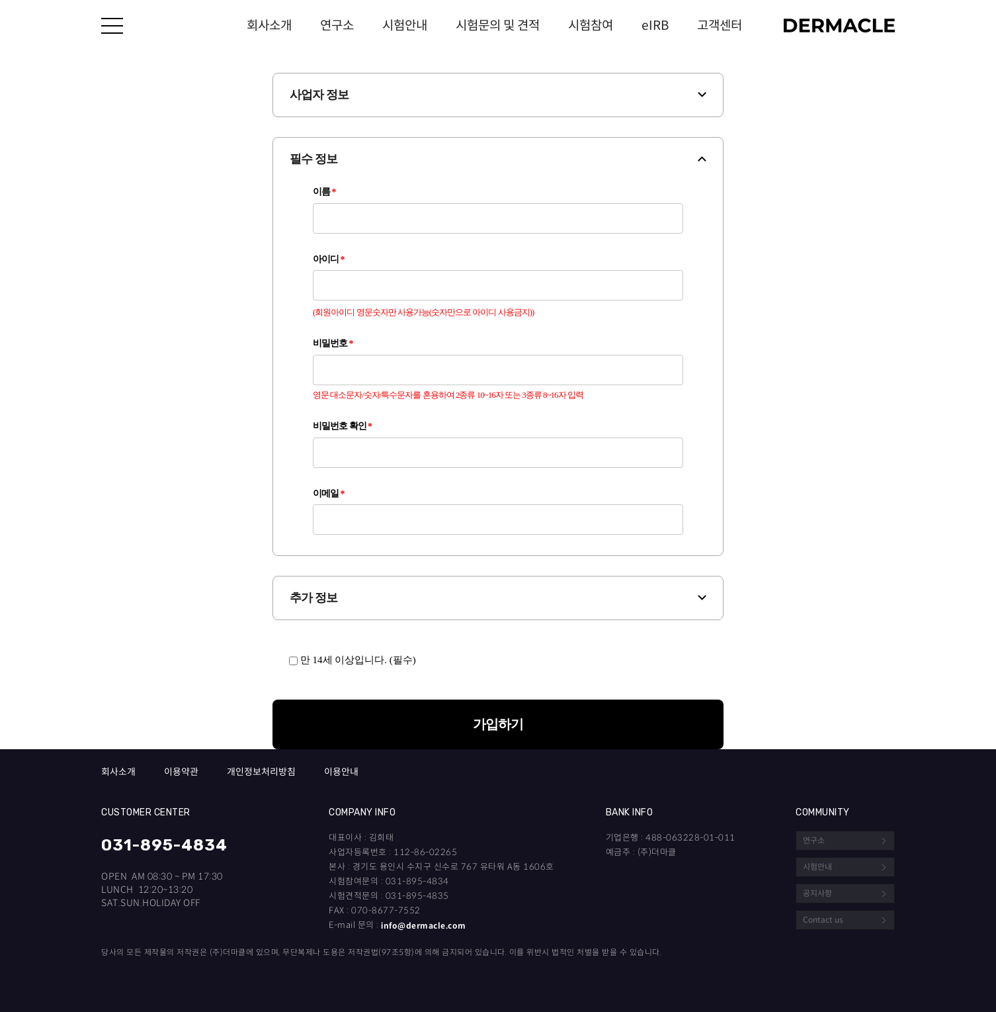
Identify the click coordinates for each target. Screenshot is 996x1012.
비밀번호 (333, 343)
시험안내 (404, 25)
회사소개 (269, 25)
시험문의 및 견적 (498, 25)
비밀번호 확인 (342, 426)
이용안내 (341, 772)
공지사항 (817, 893)
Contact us (823, 920)
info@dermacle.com (423, 926)
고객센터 (719, 25)
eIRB (655, 25)
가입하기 (498, 724)
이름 (324, 192)
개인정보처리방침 (261, 772)
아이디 (329, 259)
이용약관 (181, 772)
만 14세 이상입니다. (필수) (352, 660)
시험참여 (590, 25)
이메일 (329, 493)
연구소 (337, 25)
